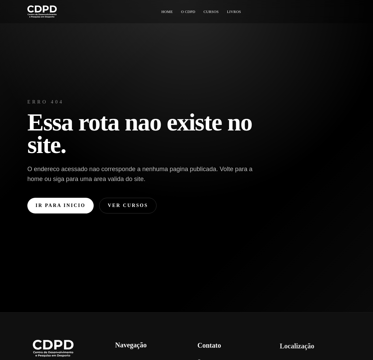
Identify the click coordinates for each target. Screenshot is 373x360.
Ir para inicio (60, 205)
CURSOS (210, 12)
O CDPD (188, 12)
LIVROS (234, 12)
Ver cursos (128, 205)
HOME (167, 12)
